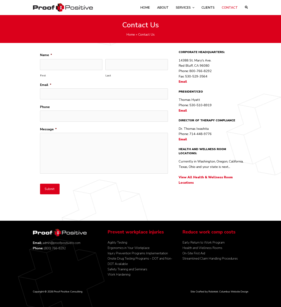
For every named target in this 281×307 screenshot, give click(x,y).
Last (108, 74)
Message (48, 126)
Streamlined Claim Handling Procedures (210, 258)
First (43, 74)
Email (45, 84)
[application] (194, 7)
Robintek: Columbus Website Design (227, 291)
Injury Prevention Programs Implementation (138, 253)
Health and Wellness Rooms (202, 248)
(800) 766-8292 (56, 248)
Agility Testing (117, 242)
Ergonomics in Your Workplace (129, 248)
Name (46, 55)
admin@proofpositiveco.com (62, 243)
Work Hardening (119, 274)
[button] (246, 8)
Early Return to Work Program (203, 242)
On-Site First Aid (193, 253)
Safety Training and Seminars (127, 269)
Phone (45, 105)
